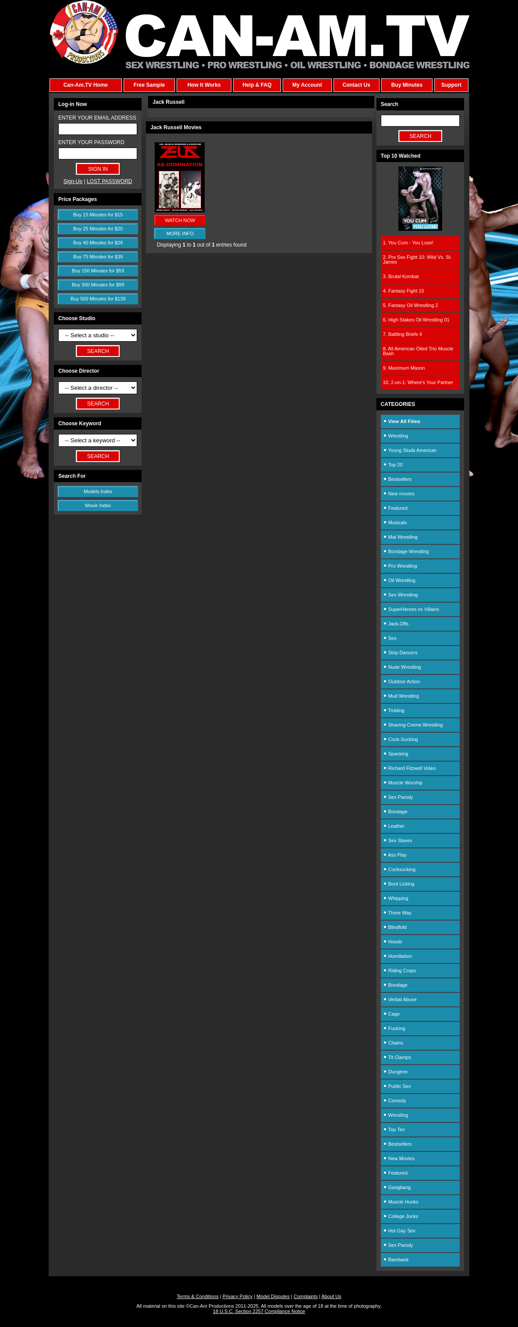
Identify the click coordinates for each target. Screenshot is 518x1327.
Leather (393, 826)
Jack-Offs (395, 623)
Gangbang (397, 1187)
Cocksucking (399, 869)
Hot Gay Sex (399, 1230)
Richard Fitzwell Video (409, 768)
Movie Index (98, 505)
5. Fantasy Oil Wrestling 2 (410, 305)
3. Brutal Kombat (401, 276)
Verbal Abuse (400, 999)
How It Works (204, 85)
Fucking (394, 1028)
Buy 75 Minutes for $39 (98, 256)
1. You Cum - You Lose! (408, 242)
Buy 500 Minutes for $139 (98, 298)
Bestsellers (397, 479)
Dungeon (395, 1071)
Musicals (395, 522)
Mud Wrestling (401, 696)
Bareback (396, 1259)
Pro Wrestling (400, 565)
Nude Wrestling (402, 667)
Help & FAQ (256, 85)
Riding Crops (399, 970)
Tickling (393, 710)
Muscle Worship (402, 782)
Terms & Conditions (197, 1296)
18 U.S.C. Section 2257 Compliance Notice (259, 1311)
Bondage (395, 811)
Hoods (392, 941)
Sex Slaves (397, 840)
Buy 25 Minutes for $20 (98, 228)
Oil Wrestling (399, 580)
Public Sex (397, 1086)
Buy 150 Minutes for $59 (98, 270)
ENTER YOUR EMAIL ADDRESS (97, 118)
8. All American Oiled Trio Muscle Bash (418, 351)
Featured (395, 508)
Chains (393, 1042)
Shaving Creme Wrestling (413, 724)
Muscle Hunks (401, 1201)
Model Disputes (273, 1296)
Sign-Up (73, 181)
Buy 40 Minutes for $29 (98, 242)
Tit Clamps (397, 1057)
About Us (331, 1296)
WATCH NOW (180, 220)
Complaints (306, 1296)
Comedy (394, 1100)
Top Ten (394, 1129)
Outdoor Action (401, 681)
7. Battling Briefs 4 (402, 334)
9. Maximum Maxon (404, 368)
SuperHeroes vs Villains (411, 609)
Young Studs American (410, 450)
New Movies (399, 1158)
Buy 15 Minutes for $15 (98, 214)
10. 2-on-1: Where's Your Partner (418, 382)
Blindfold (395, 927)
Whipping (395, 898)
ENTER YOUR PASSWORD (91, 142)
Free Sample (149, 85)
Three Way (397, 912)
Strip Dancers (400, 652)
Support (451, 85)
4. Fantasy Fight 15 (403, 290)
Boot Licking (399, 883)
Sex (390, 638)
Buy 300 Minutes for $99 (98, 284)
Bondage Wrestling (406, 551)
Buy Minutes (406, 85)
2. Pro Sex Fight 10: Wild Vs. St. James (417, 259)
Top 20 (393, 464)
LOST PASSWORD (109, 181)
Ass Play (395, 855)
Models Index (98, 491)
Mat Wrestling (400, 537)
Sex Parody (398, 797)
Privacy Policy (237, 1296)
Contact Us (356, 85)
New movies (399, 493)
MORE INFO (180, 233)
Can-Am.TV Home (86, 85)
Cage (391, 1013)
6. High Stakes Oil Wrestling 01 (416, 319)
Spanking (395, 753)
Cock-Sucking (400, 739)
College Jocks (401, 1216)
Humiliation (397, 956)
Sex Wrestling (400, 594)
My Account (307, 85)
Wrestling (395, 435)
